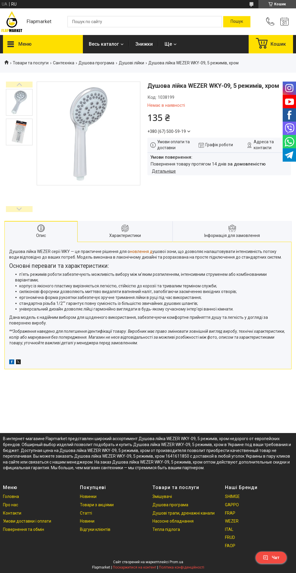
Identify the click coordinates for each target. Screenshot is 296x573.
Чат (271, 557)
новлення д (141, 251)
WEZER (232, 521)
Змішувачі (162, 496)
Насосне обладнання (173, 521)
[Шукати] (236, 21)
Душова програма (96, 63)
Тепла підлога (166, 529)
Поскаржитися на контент (134, 567)
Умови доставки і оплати (27, 521)
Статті (86, 513)
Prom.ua (176, 562)
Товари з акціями (97, 504)
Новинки (88, 496)
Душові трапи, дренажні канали (183, 513)
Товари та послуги (31, 63)
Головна (11, 496)
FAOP (230, 545)
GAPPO (232, 504)
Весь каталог (104, 44)
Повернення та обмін (23, 529)
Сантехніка (63, 63)
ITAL (229, 529)
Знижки (144, 44)
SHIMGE (232, 496)
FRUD (230, 537)
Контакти (12, 513)
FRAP (230, 513)
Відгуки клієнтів (95, 529)
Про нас (10, 504)
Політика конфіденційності (181, 567)
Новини (87, 521)
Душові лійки (131, 63)
